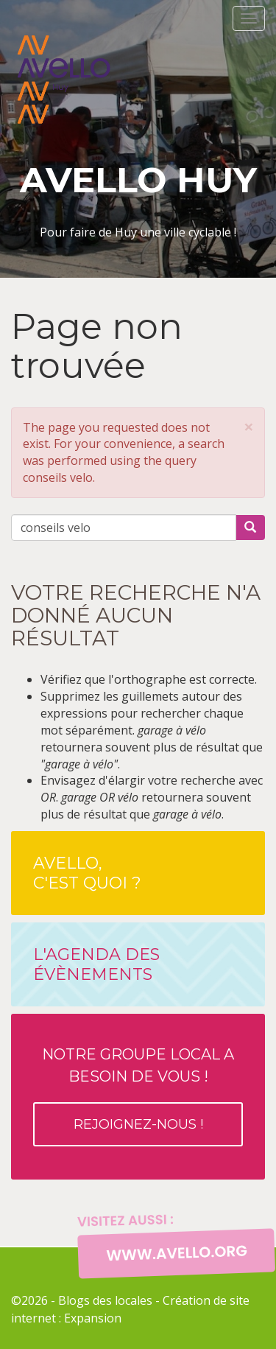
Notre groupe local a (138, 1095)
